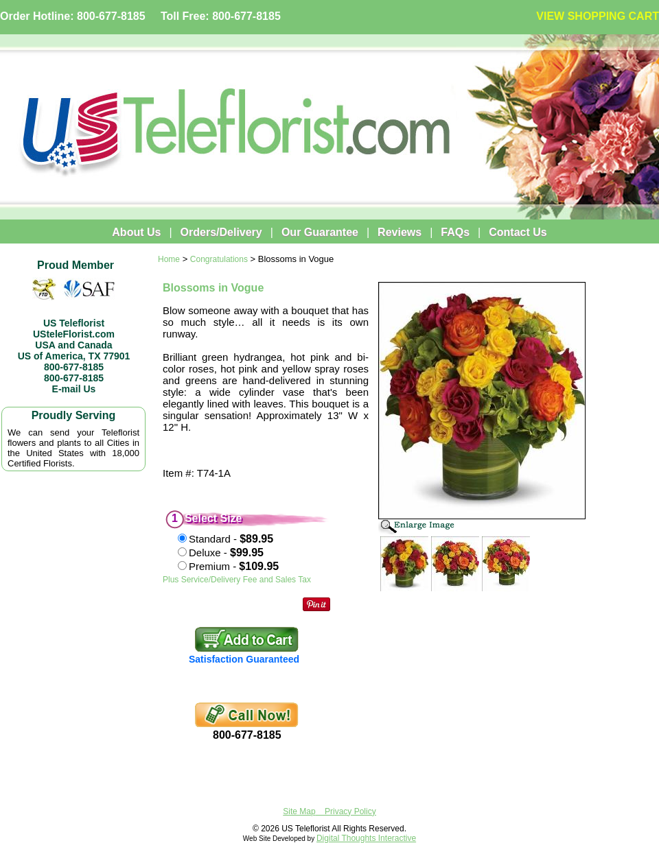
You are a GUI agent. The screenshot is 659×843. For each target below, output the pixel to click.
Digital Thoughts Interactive (366, 838)
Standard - (231, 539)
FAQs (455, 232)
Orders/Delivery (221, 232)
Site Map (299, 811)
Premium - (234, 566)
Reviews (399, 232)
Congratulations (219, 259)
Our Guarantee (319, 232)
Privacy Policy (350, 811)
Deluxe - (226, 552)
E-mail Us (74, 388)
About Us (136, 232)
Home (169, 259)
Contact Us (517, 232)
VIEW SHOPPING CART (597, 16)
